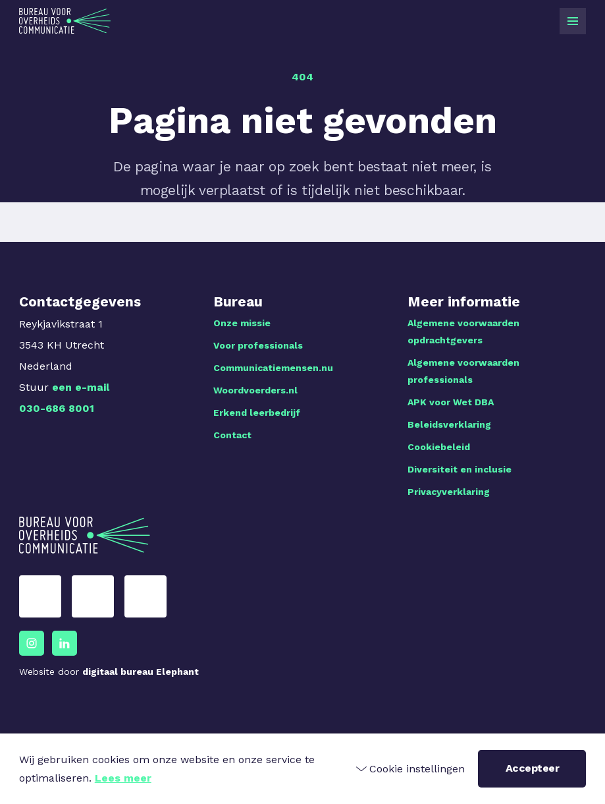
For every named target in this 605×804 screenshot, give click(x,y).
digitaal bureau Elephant (140, 671)
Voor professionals (258, 345)
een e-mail (80, 387)
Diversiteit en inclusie (460, 469)
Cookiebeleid (439, 447)
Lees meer (123, 778)
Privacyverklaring (449, 491)
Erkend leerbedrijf (256, 412)
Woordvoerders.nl (255, 390)
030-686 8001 (56, 408)
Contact (232, 435)
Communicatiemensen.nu (273, 367)
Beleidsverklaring (449, 424)
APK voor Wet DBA (451, 402)
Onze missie (242, 323)
